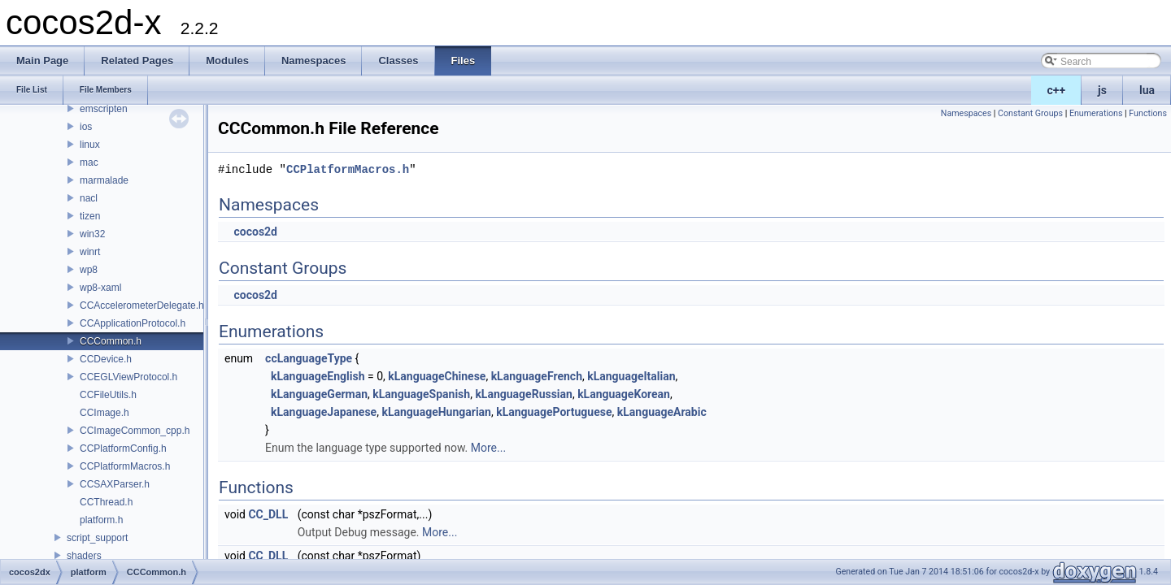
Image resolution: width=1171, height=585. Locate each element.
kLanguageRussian (523, 394)
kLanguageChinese (436, 376)
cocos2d (255, 231)
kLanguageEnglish (317, 376)
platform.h (101, 520)
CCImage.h (104, 412)
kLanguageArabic (662, 411)
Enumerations (1096, 113)
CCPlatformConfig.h (123, 448)
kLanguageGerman (319, 394)
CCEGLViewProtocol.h (128, 377)
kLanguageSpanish (421, 394)
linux (90, 144)
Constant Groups (1030, 113)
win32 (92, 234)
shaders (84, 555)
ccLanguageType (308, 358)
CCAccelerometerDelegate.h (142, 305)
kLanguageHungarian (436, 411)
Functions (1148, 113)
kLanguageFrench (536, 376)
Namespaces (966, 113)
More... (488, 447)
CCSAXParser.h (115, 484)
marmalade (104, 180)
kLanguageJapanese (324, 411)
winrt (90, 252)
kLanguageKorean (623, 394)
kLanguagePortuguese (554, 411)
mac (89, 162)
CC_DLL (268, 514)
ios (86, 126)
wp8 (89, 269)
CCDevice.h (106, 359)
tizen (90, 216)
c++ (1056, 90)
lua (1147, 90)
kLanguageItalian (631, 376)
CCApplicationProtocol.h (132, 323)
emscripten (104, 109)
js (1102, 90)
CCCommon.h (110, 341)
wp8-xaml (100, 287)
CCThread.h (106, 502)
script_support (97, 538)
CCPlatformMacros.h (125, 466)
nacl (89, 198)
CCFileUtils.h (108, 395)
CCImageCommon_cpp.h (134, 430)
